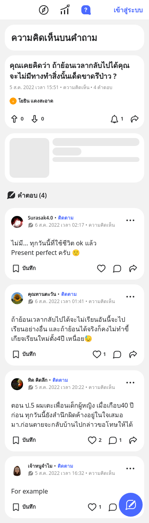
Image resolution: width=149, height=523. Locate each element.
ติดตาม (66, 217)
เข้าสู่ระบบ (128, 10)
